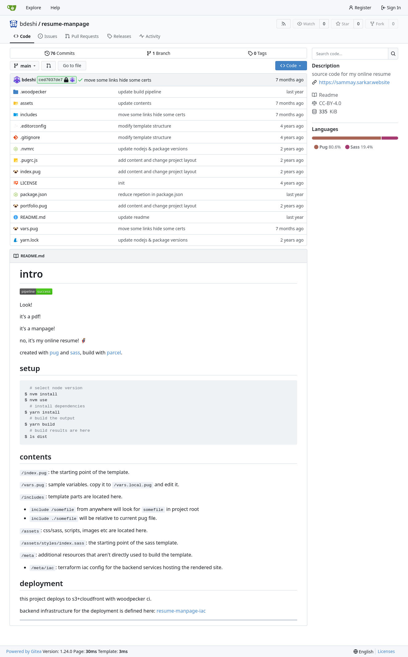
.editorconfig (33, 126)
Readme (325, 95)
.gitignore (30, 137)
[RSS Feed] (284, 23)
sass (75, 352)
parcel (114, 352)
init (121, 183)
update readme (133, 217)
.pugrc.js (29, 160)
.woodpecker (33, 92)
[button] (48, 65)
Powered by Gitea (24, 651)
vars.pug (29, 228)
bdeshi (28, 24)
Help (55, 7)
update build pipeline (139, 92)
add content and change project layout (157, 160)
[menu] (363, 652)
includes (28, 114)
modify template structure (144, 126)
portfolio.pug (33, 206)
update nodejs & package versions (153, 149)
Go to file (72, 65)
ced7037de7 (57, 79)
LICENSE (28, 183)
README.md (33, 217)
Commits (60, 53)
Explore (33, 7)
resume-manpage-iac (180, 610)
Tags (257, 53)
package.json (33, 194)
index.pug (30, 171)
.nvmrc (27, 149)
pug (54, 352)
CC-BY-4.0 (326, 103)
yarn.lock (29, 240)
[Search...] (393, 53)
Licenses (386, 651)
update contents (134, 103)
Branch (159, 53)
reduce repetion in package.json (150, 194)
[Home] (11, 7)
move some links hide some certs (117, 80)
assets (26, 103)
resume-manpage (65, 24)
